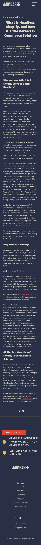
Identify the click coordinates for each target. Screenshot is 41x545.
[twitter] (23, 411)
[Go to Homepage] (11, 4)
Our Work (20, 487)
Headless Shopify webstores (14, 69)
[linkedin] (20, 411)
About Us (20, 491)
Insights (20, 498)
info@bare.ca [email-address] (20, 528)
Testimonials (20, 495)
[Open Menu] (34, 4)
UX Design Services (20, 502)
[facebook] (18, 411)
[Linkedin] (19, 517)
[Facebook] (16, 517)
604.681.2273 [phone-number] (20, 524)
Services (20, 483)
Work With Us (20, 506)
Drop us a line (27, 399)
